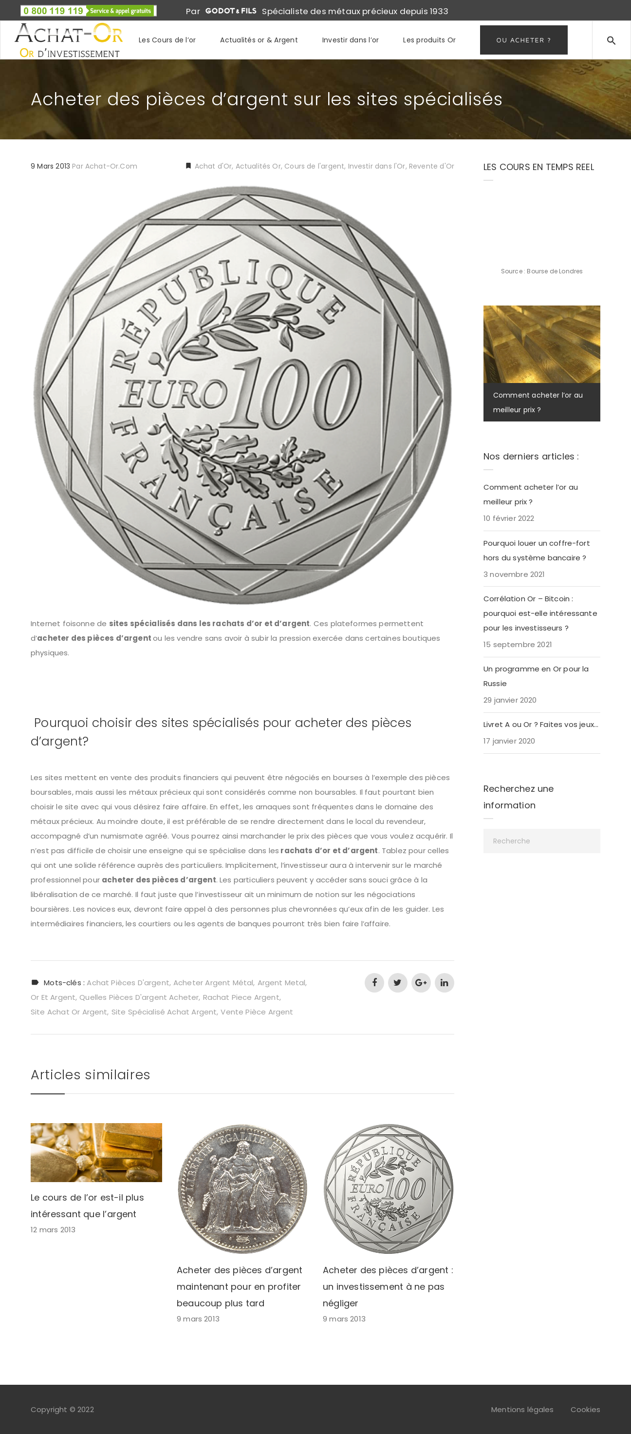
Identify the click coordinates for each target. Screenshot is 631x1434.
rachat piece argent (241, 997)
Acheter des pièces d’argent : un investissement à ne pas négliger (388, 1286)
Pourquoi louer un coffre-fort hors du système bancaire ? (536, 550)
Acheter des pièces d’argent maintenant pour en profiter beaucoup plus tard (239, 1286)
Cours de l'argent (314, 166)
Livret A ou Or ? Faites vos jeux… (540, 724)
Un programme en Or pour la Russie (536, 676)
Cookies (585, 1409)
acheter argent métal (213, 982)
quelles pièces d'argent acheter (139, 997)
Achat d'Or (212, 166)
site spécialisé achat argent (164, 1011)
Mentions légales (522, 1409)
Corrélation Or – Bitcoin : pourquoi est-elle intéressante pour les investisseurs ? (540, 613)
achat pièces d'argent (128, 982)
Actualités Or (258, 166)
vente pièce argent (257, 1011)
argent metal (282, 982)
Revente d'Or (431, 166)
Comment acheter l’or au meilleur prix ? (530, 494)
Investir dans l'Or (377, 166)
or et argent (53, 997)
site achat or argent (69, 1011)
